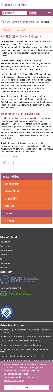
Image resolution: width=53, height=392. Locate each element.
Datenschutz (5, 246)
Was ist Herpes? (11, 184)
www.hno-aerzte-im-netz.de (27, 340)
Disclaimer (4, 254)
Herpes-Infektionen (30, 21)
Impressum (5, 241)
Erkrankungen (13, 21)
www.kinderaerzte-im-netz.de (29, 345)
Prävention (9, 220)
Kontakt (3, 267)
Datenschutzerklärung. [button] (14, 380)
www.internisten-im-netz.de (39, 336)
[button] (4, 162)
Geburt (42, 118)
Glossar (3, 259)
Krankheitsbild (11, 198)
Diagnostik (9, 206)
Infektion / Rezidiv (12, 191)
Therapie (8, 213)
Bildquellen (5, 263)
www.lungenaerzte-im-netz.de (29, 356)
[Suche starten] (33, 13)
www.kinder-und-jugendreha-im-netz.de (24, 350)
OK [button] (26, 387)
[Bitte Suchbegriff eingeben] (14, 13)
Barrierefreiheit (6, 250)
